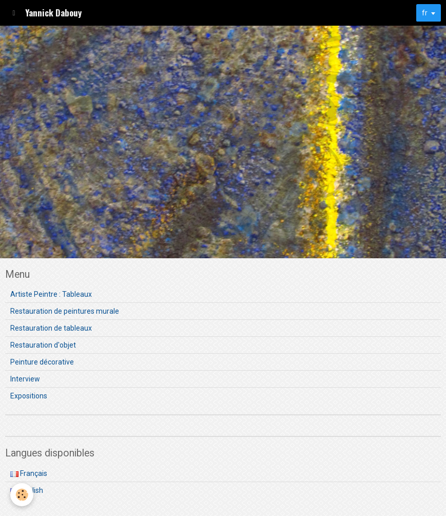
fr (425, 13)
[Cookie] (21, 494)
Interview (25, 379)
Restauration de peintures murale (64, 311)
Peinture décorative (42, 362)
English (26, 490)
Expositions (28, 396)
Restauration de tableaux (51, 328)
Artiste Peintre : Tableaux (51, 294)
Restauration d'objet (43, 345)
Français (28, 473)
